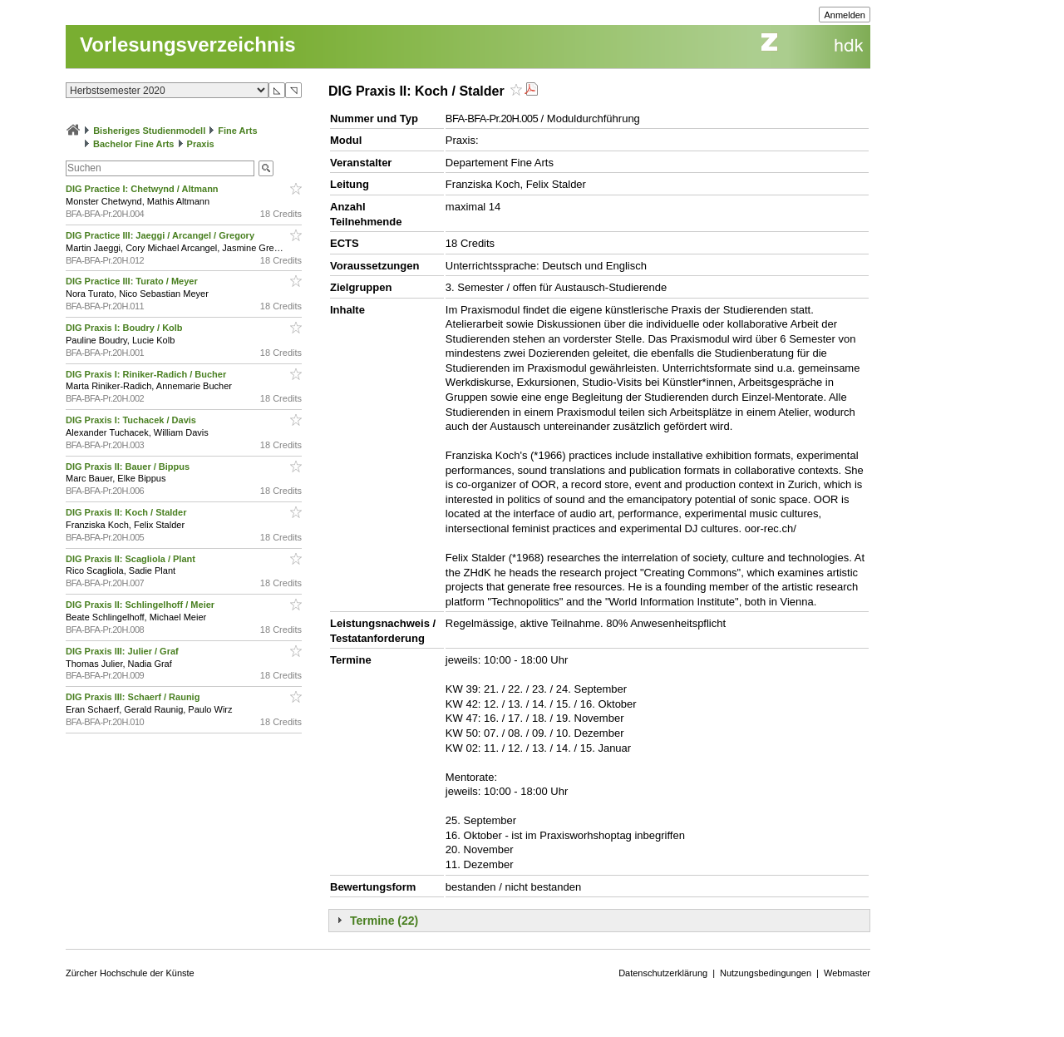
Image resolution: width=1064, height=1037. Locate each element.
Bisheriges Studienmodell (149, 131)
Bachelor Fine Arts (133, 144)
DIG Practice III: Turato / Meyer (133, 281)
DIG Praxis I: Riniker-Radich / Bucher (147, 374)
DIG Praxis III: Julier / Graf (123, 651)
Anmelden (844, 15)
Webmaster (847, 973)
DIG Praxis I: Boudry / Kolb (125, 328)
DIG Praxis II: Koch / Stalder (128, 512)
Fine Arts (237, 131)
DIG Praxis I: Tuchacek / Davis (132, 420)
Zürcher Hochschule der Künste (130, 973)
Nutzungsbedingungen (765, 973)
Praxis (200, 144)
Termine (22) (384, 920)
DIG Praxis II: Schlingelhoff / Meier (141, 605)
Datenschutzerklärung (662, 973)
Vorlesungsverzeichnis (188, 44)
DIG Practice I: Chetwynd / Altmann (143, 189)
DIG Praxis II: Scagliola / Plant (132, 559)
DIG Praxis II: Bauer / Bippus (129, 467)
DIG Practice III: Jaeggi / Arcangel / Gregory (161, 235)
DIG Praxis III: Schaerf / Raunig (134, 697)
